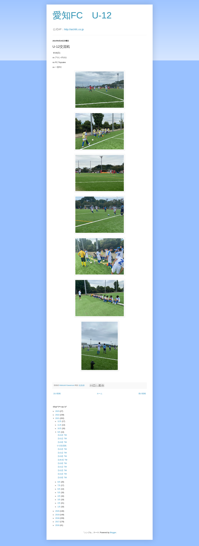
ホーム (99, 394)
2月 (59, 503)
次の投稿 (57, 394)
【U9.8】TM (62, 460)
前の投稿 (142, 394)
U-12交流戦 (61, 446)
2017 (57, 522)
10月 (59, 428)
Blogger (113, 532)
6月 (59, 489)
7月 (59, 485)
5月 (59, 492)
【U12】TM (62, 435)
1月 (59, 507)
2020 (57, 511)
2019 (57, 515)
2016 (57, 525)
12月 (59, 421)
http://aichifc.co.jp (74, 29)
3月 (59, 500)
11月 (59, 425)
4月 (59, 496)
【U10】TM (62, 442)
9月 (59, 432)
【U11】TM (62, 439)
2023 (57, 411)
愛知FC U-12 (82, 15)
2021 (57, 418)
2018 (57, 518)
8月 (59, 482)
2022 (57, 415)
